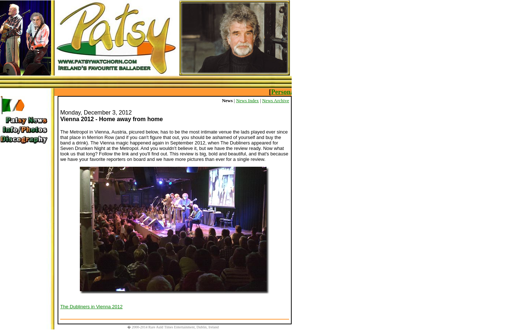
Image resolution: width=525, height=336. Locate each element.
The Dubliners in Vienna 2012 (91, 306)
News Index (247, 100)
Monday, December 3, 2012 (96, 112)
